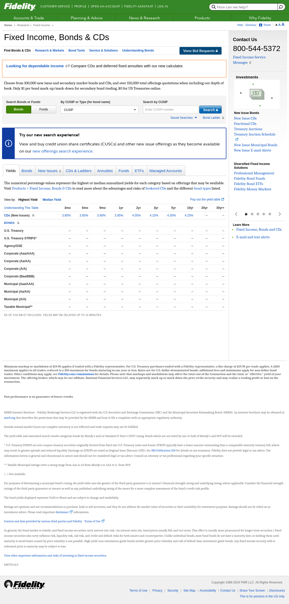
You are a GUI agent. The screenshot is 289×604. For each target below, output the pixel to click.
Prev (236, 213)
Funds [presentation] (44, 109)
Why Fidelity (260, 17)
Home (8, 25)
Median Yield (52, 200)
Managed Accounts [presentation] (166, 171)
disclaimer (62, 512)
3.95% (119, 215)
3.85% (66, 215)
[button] (99, 109)
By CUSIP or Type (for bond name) (85, 102)
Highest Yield (27, 200)
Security (172, 590)
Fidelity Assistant (138, 6)
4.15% (154, 215)
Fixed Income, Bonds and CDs (259, 229)
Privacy (157, 590)
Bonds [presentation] (18, 109)
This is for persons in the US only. (262, 596)
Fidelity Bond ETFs (248, 183)
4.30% (171, 215)
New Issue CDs (245, 118)
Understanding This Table (21, 208)
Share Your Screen (252, 590)
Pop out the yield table (205, 199)
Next (279, 213)
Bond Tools (76, 50)
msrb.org (9, 418)
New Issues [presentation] (48, 171)
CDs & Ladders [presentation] (79, 171)
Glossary (250, 24)
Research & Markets (49, 50)
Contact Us (227, 590)
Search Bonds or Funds (23, 102)
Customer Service (55, 6)
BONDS (9, 222)
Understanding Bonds (138, 50)
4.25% (189, 215)
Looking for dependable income (35, 66)
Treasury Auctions (248, 129)
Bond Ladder (211, 118)
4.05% (136, 215)
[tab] (18, 109)
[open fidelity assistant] (280, 7)
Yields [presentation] (11, 171)
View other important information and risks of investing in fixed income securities (55, 555)
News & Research (144, 17)
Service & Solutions (103, 50)
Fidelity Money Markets (252, 189)
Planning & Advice (87, 17)
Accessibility (208, 590)
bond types (202, 188)
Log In (162, 6)
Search (155, 102)
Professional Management (254, 173)
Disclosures (277, 590)
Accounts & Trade (28, 17)
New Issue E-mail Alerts (252, 150)
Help (240, 24)
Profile (80, 6)
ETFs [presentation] (139, 171)
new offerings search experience (62, 151)
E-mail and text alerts (252, 237)
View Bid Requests (200, 50)
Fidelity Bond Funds (249, 178)
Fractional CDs (245, 123)
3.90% (101, 215)
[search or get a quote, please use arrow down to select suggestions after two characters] (244, 6)
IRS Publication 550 (163, 450)
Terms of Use (139, 590)
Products (202, 17)
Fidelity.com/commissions (76, 374)
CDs (7, 215)
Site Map (189, 590)
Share (267, 24)
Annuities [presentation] (105, 171)
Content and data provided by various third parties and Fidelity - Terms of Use (52, 521)
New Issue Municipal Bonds (255, 145)
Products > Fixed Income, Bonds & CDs (42, 188)
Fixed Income (41, 25)
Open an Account (105, 6)
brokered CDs (156, 188)
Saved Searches (181, 118)
